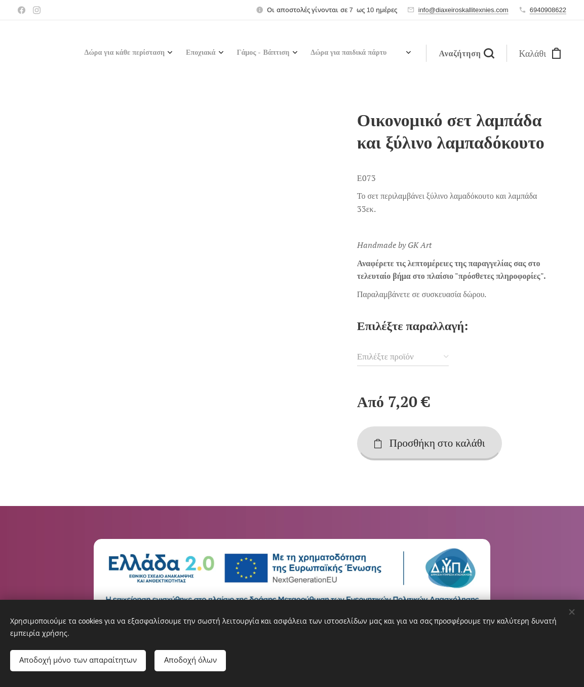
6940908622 (548, 10)
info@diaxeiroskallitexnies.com (463, 10)
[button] (466, 53)
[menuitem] (279, 53)
